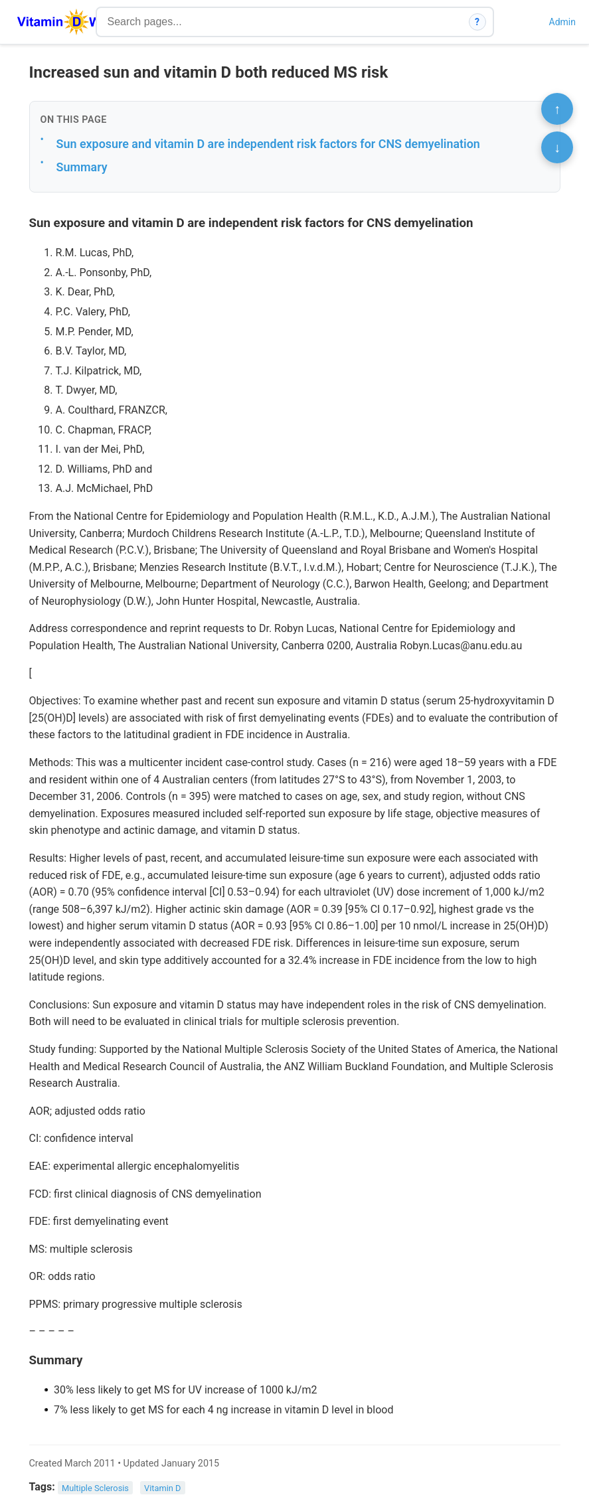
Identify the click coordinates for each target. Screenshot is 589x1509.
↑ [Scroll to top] (557, 109)
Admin (562, 22)
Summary (82, 167)
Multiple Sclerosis (95, 1487)
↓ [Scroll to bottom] (557, 147)
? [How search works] (477, 22)
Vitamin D (162, 1487)
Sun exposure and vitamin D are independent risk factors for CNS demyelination (268, 144)
